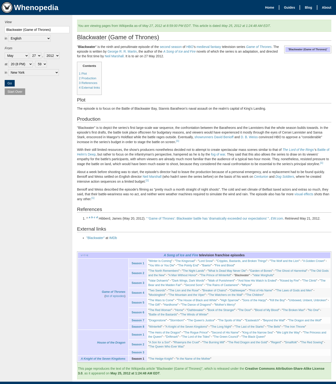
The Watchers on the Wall (225, 295)
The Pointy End (188, 265)
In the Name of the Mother (193, 358)
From (8, 48)
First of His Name (261, 290)
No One (313, 310)
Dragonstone (157, 320)
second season (171, 47)
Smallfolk (291, 342)
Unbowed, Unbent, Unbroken (307, 300)
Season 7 (138, 320)
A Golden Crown (313, 261)
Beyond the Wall (273, 320)
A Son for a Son (159, 342)
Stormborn (176, 320)
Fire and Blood (224, 265)
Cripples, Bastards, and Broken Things (241, 261)
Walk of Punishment (221, 280)
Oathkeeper (237, 290)
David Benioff (224, 137)
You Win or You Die (161, 265)
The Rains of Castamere (222, 285)
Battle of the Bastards (163, 314)
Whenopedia (29, 7)
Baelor (207, 265)
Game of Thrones (259, 47)
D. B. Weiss (249, 137)
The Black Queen (253, 336)
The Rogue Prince (195, 332)
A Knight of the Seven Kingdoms (186, 326)
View (8, 22)
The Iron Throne (294, 326)
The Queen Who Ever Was (166, 346)
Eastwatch (252, 320)
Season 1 (138, 263)
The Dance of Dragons (196, 304)
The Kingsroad (185, 261)
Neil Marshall (114, 56)
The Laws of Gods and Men (294, 290)
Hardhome (171, 304)
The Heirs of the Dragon (164, 332)
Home (269, 7)
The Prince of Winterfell (216, 275)
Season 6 (138, 312)
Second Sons (193, 285)
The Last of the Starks (249, 326)
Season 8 (138, 326)
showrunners (204, 137)
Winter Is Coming (160, 261)
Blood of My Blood (266, 310)
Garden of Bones (261, 270)
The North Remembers (163, 270)
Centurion (261, 176)
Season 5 (138, 302)
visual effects (303, 194)
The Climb (309, 280)
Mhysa (246, 285)
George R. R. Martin (122, 51)
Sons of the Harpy (254, 300)
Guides (289, 7)
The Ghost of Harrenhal (291, 270)
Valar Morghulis (263, 275)
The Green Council (226, 336)
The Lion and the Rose (184, 290)
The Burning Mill (213, 342)
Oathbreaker (195, 310)
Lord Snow (206, 261)
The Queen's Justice (201, 320)
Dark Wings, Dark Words (188, 280)
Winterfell (155, 326)
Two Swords (157, 290)
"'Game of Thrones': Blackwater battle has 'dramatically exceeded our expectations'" (207, 218)
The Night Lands (193, 270)
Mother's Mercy (225, 304)
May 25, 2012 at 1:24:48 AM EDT (135, 373)
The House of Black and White (197, 300)
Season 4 (138, 292)
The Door (245, 310)
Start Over (14, 92)
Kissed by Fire (289, 280)
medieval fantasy (208, 47)
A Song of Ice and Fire (179, 51)
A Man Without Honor (182, 275)
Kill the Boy (277, 300)
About (326, 7)
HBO (189, 47)
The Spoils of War (230, 320)
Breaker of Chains (214, 290)
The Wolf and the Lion (285, 261)
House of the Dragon (111, 342)
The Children (254, 295)
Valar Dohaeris (158, 280)
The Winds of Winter (194, 314)
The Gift (154, 304)
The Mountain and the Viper (187, 295)
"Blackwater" (95, 238)
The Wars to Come (161, 300)
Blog (308, 7)
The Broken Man (293, 310)
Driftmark (172, 336)
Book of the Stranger (221, 310)
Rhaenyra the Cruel (186, 342)
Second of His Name (225, 332)
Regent (276, 342)
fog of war (218, 154)
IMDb (113, 238)
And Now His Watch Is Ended (257, 280)
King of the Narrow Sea (257, 332)
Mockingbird (157, 295)
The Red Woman (160, 310)
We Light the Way (288, 332)
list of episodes (114, 296)
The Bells (274, 326)
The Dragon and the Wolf (305, 320)
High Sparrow (229, 300)
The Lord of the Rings (298, 150)
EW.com (277, 218)
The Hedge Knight (160, 358)
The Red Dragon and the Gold (247, 342)
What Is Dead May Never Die (226, 270)
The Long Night (221, 326)
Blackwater (242, 275)
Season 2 (138, 273)
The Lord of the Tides (195, 336)
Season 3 (138, 283)
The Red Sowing (311, 342)
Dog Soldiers (284, 176)
